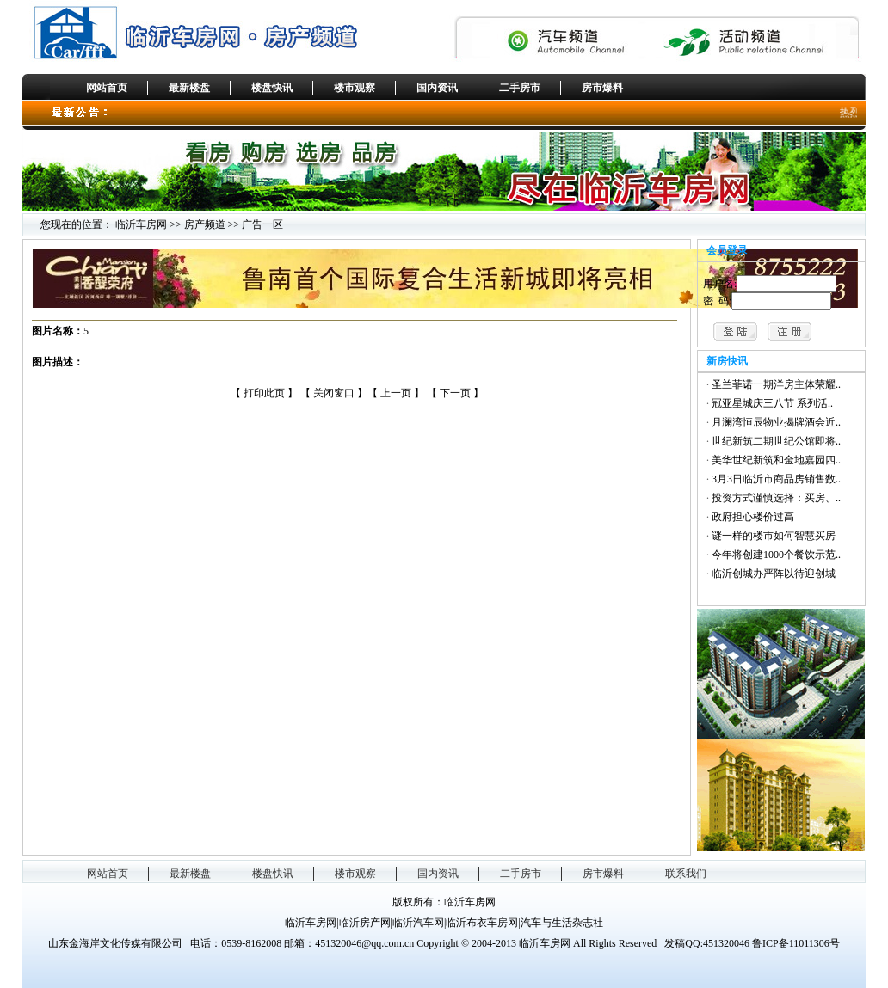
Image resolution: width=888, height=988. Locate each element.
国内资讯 (437, 88)
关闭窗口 (334, 393)
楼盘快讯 (272, 88)
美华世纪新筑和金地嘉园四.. (776, 460)
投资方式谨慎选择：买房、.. (776, 498)
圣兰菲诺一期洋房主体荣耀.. (776, 384)
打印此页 (264, 393)
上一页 (397, 393)
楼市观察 (354, 88)
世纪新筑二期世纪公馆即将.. (776, 441)
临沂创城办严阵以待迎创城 (774, 574)
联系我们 (685, 874)
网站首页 (106, 88)
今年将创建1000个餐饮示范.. (776, 555)
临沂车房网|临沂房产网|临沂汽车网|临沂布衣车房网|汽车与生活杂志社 (444, 923)
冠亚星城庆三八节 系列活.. (772, 403)
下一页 (456, 393)
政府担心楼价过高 (753, 517)
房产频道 (204, 224)
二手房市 (519, 88)
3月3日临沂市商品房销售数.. (776, 479)
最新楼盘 (189, 88)
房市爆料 (602, 88)
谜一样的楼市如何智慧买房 (774, 536)
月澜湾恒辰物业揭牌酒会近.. (776, 422)
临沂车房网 (141, 224)
